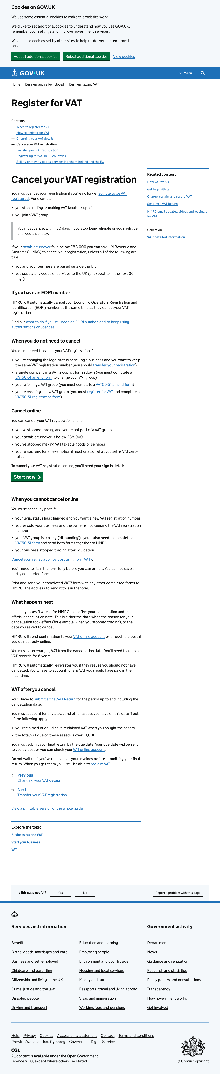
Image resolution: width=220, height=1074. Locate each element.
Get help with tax (159, 189)
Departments (158, 942)
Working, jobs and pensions (102, 1007)
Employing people (94, 952)
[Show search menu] (202, 73)
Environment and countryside (103, 961)
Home (15, 84)
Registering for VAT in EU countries (41, 156)
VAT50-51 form (27, 542)
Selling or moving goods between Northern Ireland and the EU (60, 162)
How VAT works (158, 182)
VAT (14, 849)
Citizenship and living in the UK (37, 979)
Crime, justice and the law (33, 989)
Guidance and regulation (167, 961)
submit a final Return (55, 699)
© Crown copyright (193, 1061)
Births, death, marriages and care (39, 952)
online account (89, 636)
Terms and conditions (136, 1035)
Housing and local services (101, 970)
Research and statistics (167, 970)
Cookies (46, 1035)
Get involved (157, 1007)
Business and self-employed (44, 84)
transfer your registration (114, 365)
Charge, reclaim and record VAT (169, 196)
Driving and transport (29, 1007)
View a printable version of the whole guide (47, 808)
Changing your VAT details (35, 138)
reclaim (100, 764)
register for (100, 391)
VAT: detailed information (166, 237)
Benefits (18, 942)
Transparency (158, 989)
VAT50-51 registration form (37, 397)
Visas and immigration (97, 998)
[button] (27, 476)
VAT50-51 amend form (33, 377)
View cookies (124, 56)
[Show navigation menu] (185, 73)
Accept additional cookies (35, 56)
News (152, 952)
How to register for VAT (32, 133)
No (89, 893)
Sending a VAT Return (162, 204)
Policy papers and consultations (174, 979)
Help (15, 1035)
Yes (64, 893)
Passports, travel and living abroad (108, 989)
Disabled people (25, 998)
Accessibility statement (77, 1035)
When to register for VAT (33, 127)
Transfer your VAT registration (37, 150)
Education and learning (98, 942)
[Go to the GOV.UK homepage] (28, 73)
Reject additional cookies (86, 56)
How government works (167, 998)
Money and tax (91, 979)
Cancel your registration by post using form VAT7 (51, 559)
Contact (108, 1035)
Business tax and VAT (84, 84)
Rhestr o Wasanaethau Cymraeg (38, 1041)
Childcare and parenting (31, 970)
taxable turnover (37, 246)
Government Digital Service (92, 1041)
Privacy (29, 1035)
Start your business (25, 842)
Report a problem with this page (177, 893)
